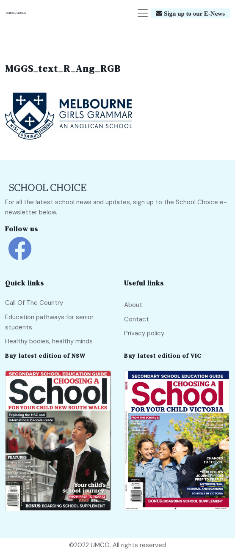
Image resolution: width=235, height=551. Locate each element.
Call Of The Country (34, 303)
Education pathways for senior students (49, 322)
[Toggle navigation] (142, 13)
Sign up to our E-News (193, 13)
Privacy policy (144, 333)
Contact (136, 319)
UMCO (100, 545)
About (133, 305)
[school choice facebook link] (20, 254)
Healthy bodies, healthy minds (49, 341)
